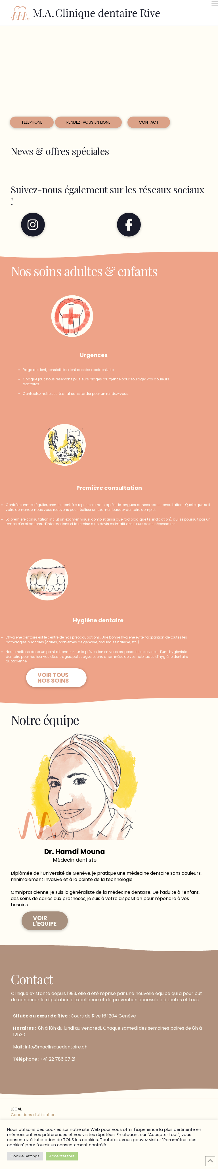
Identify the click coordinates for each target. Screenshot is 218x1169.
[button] (214, 3)
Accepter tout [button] (61, 1156)
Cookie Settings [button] (25, 1156)
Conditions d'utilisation (33, 1115)
